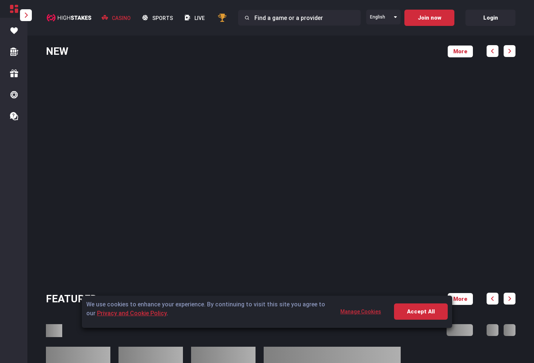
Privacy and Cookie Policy (132, 313)
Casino (116, 18)
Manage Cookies (360, 312)
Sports (157, 18)
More (460, 51)
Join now (429, 17)
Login (490, 17)
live (194, 18)
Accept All (421, 311)
